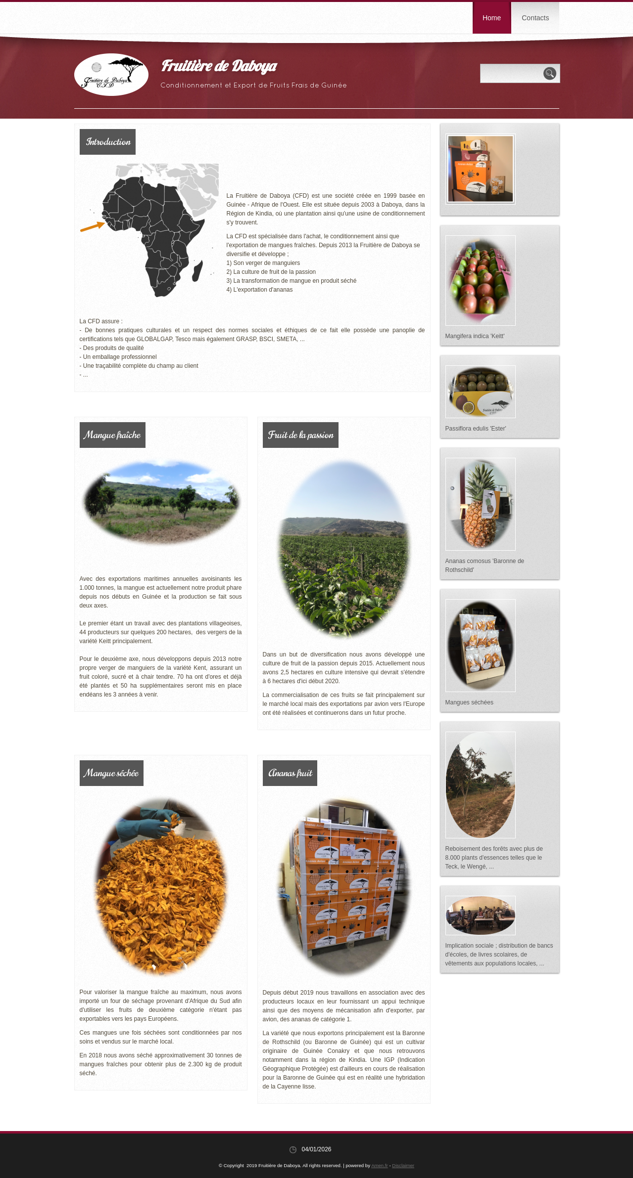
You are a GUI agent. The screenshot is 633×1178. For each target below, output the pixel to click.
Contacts (535, 18)
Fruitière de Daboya (217, 67)
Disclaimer (403, 1165)
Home (492, 18)
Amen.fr (379, 1165)
